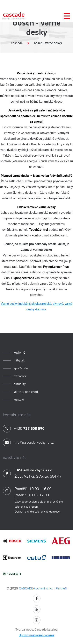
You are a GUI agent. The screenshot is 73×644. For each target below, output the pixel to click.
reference (20, 376)
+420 (23, 429)
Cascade (17, 43)
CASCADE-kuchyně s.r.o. (36, 588)
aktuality (20, 384)
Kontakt (19, 400)
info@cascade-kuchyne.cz (28, 443)
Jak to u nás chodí (26, 392)
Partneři (61, 588)
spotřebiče (21, 368)
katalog (52, 629)
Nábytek (19, 360)
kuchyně (19, 353)
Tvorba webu (24, 629)
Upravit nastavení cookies (36, 635)
